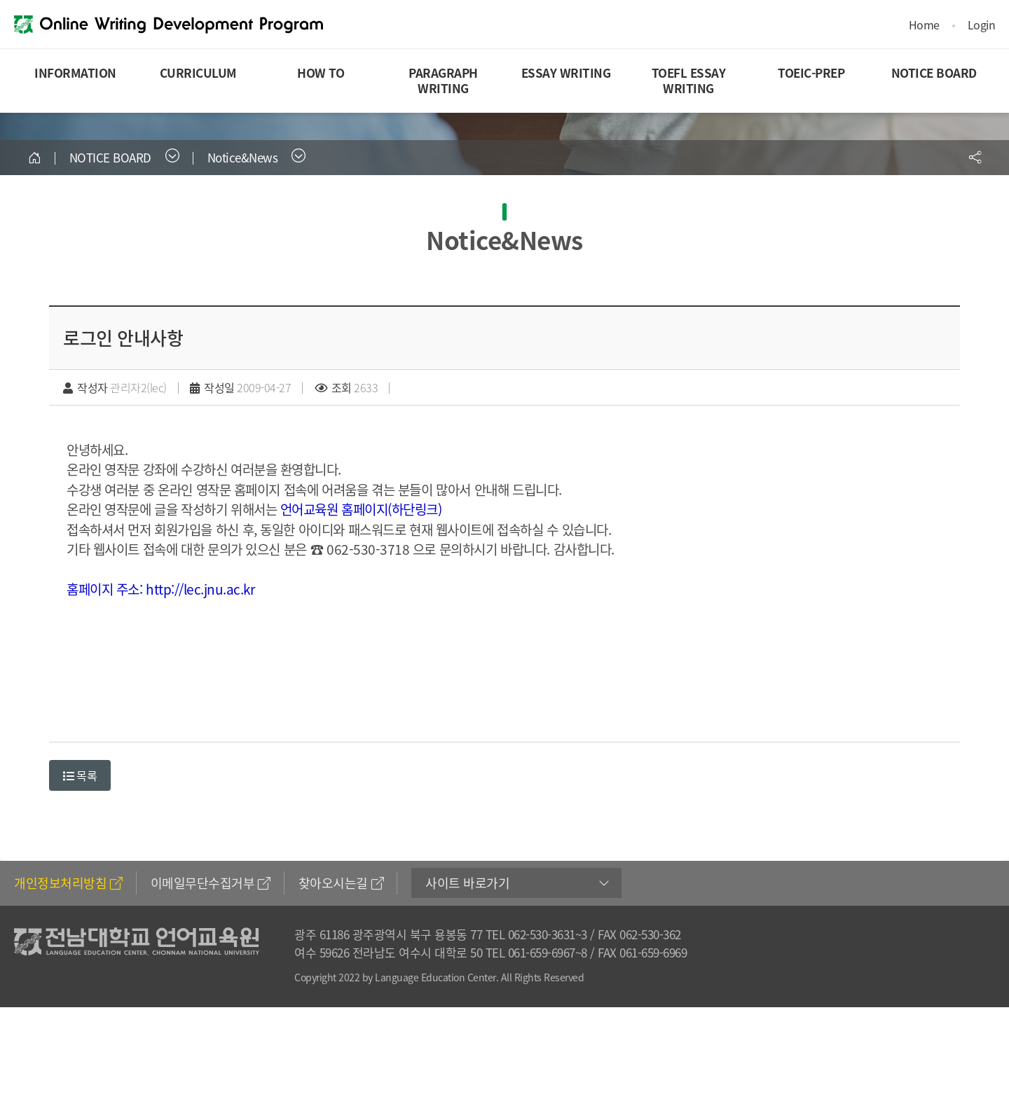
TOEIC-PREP (811, 72)
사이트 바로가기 (467, 882)
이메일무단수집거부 (210, 882)
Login (982, 24)
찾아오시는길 (341, 882)
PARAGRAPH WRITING (443, 80)
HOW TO (320, 72)
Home (924, 24)
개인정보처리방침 (68, 882)
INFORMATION (75, 72)
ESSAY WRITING (566, 72)
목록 (80, 775)
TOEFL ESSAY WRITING (689, 80)
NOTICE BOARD (934, 72)
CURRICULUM (198, 72)
